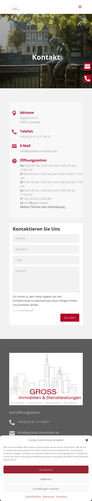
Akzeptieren (46, 472)
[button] (87, 442)
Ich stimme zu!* (23, 310)
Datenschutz (48, 498)
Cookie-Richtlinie (33, 498)
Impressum (61, 498)
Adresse (27, 112)
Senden (70, 317)
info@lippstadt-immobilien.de (38, 432)
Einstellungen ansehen (46, 491)
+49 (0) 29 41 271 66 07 (33, 422)
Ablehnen (46, 481)
